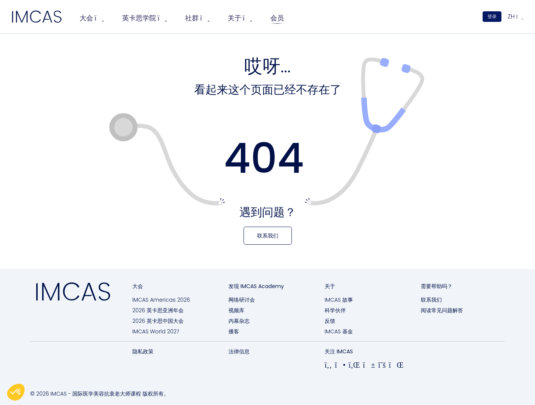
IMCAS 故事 (339, 300)
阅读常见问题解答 (442, 310)
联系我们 (431, 300)
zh (515, 16)
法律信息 (239, 351)
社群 (197, 18)
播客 (233, 331)
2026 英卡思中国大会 (158, 321)
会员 (277, 18)
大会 (92, 18)
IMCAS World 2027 (155, 331)
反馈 (330, 321)
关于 (240, 18)
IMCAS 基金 (339, 331)
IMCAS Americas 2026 (161, 300)
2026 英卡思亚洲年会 (158, 310)
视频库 (236, 310)
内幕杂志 (239, 321)
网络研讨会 (241, 300)
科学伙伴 (335, 310)
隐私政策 (142, 351)
